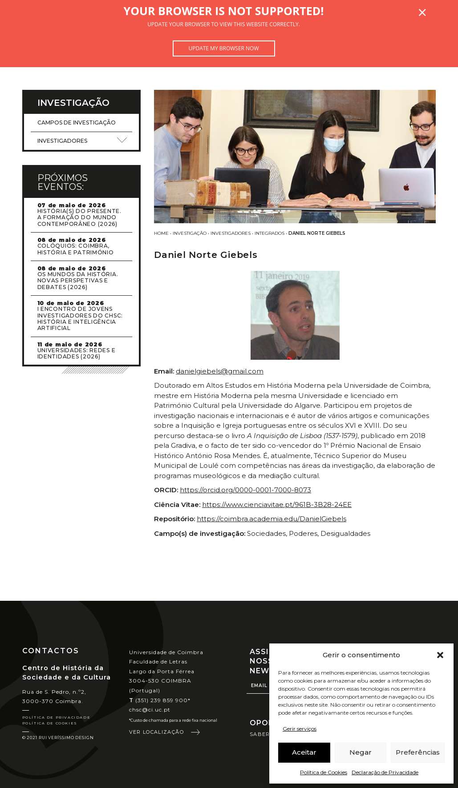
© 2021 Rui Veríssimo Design (58, 737)
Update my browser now (223, 48)
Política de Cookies (323, 772)
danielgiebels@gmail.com (219, 371)
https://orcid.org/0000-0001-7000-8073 (245, 490)
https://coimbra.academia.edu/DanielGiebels (271, 519)
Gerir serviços (299, 728)
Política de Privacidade (56, 717)
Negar (360, 752)
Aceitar (304, 752)
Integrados (269, 233)
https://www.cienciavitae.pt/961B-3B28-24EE (277, 504)
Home (161, 233)
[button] (440, 655)
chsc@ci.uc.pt (150, 709)
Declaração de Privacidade (385, 772)
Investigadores (231, 233)
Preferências (418, 752)
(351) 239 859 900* (160, 700)
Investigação (190, 233)
